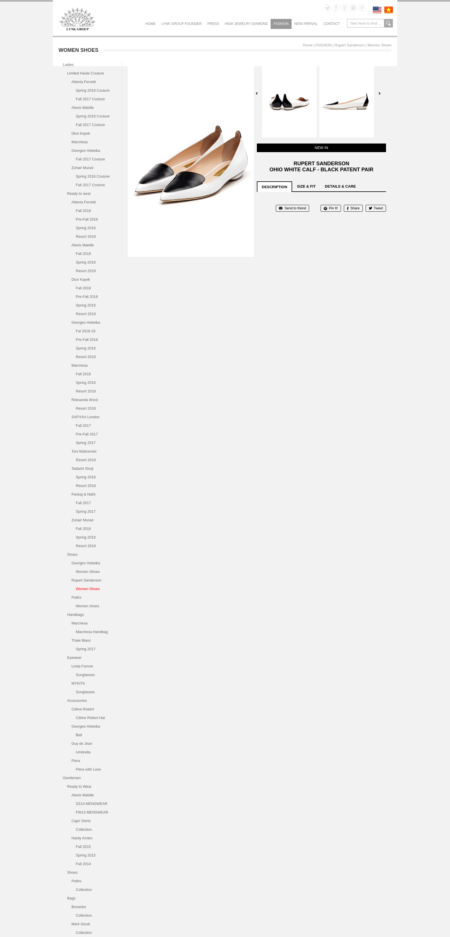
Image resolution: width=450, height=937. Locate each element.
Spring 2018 (86, 228)
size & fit (306, 186)
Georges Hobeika (85, 150)
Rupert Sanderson (349, 45)
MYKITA (78, 683)
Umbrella (83, 752)
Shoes (72, 554)
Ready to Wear (79, 786)
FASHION (281, 24)
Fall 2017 (83, 425)
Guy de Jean (81, 743)
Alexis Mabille (82, 107)
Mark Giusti (80, 924)
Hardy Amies (81, 838)
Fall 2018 (83, 211)
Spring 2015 (86, 855)
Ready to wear (79, 193)
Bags (71, 898)
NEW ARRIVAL (306, 24)
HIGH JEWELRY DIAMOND (246, 24)
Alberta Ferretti (83, 82)
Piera (75, 761)
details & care (340, 186)
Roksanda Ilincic (84, 400)
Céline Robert (82, 709)
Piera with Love (88, 769)
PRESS (213, 24)
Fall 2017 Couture (90, 99)
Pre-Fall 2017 (87, 434)
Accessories (77, 700)
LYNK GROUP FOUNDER (182, 24)
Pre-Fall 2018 (87, 219)
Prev (256, 93)
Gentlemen (72, 778)
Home (151, 24)
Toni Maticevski (83, 451)
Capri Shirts (81, 821)
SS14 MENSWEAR (91, 804)
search (388, 23)
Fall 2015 (83, 846)
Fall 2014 (83, 864)
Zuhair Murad (82, 168)
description (274, 187)
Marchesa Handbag (92, 632)
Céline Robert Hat (90, 718)
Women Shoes (379, 45)
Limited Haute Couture (85, 73)
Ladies (68, 64)
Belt (79, 735)
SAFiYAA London (85, 417)
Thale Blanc (81, 640)
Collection (84, 829)
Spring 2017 (86, 443)
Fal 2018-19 (85, 331)
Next (379, 93)
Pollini (76, 597)
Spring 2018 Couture (93, 90)
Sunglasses (85, 675)
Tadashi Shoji (82, 468)
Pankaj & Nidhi (83, 494)
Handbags (75, 614)
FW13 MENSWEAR (92, 812)
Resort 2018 (86, 236)
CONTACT (331, 24)
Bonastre (78, 907)
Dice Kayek (80, 133)
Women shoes (87, 606)
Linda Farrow (82, 666)
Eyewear (74, 657)
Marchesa (79, 142)
